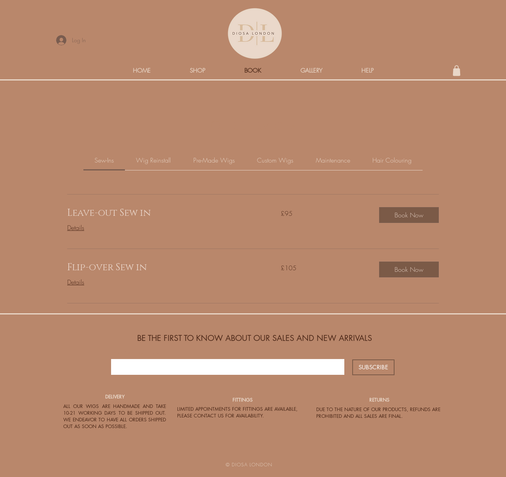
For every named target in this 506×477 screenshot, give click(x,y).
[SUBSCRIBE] (373, 367)
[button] (409, 215)
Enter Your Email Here (135, 352)
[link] (104, 160)
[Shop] (456, 71)
